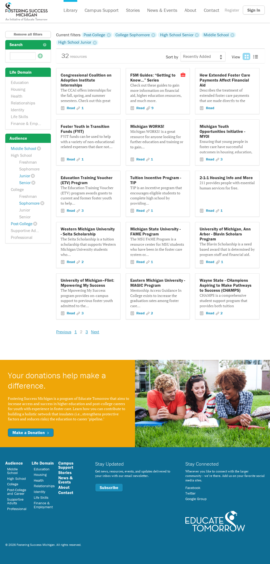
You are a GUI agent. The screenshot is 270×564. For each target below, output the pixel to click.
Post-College (21, 223)
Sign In (253, 10)
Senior (25, 182)
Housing (18, 89)
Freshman (28, 162)
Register (232, 10)
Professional (21, 237)
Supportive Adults (26, 230)
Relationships (23, 102)
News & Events (162, 10)
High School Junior (74, 42)
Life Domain (43, 463)
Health (16, 96)
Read (71, 107)
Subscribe (109, 487)
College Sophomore (132, 34)
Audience (14, 463)
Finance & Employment (28, 123)
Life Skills (19, 116)
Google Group (195, 498)
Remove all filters (28, 34)
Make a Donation (30, 432)
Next (95, 331)
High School (21, 155)
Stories (133, 10)
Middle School (23, 148)
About (190, 10)
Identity (17, 109)
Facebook (192, 487)
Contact (211, 10)
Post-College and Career (16, 491)
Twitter (190, 493)
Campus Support (102, 10)
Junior (24, 175)
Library (70, 10)
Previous (63, 331)
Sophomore (29, 169)
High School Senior (177, 34)
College (17, 189)
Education (20, 82)
